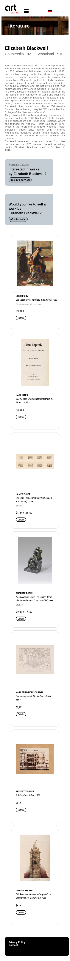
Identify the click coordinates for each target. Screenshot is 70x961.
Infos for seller (18, 219)
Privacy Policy (17, 942)
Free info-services (20, 179)
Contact (13, 945)
